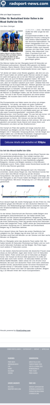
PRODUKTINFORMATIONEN (36, 391)
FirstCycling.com (23, 330)
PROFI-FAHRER (33, 373)
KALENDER (11, 371)
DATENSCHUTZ (27, 349)
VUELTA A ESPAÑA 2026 (35, 366)
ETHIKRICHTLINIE (34, 393)
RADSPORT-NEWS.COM (14, 389)
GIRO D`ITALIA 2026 (34, 362)
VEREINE (10, 373)
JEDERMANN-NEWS (13, 364)
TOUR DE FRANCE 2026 (35, 364)
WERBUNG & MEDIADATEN (36, 389)
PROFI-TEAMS (33, 371)
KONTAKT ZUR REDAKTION (36, 387)
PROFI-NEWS (11, 362)
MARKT (10, 368)
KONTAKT (36, 349)
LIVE (9, 366)
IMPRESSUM (45, 349)
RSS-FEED (10, 387)
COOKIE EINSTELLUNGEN (14, 349)
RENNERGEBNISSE (34, 368)
